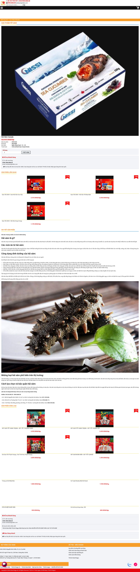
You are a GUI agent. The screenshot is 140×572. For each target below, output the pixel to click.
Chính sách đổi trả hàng (74, 554)
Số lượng (12, 152)
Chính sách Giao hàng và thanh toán (78, 550)
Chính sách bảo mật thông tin (76, 552)
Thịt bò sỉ (31, 570)
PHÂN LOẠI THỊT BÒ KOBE (50, 528)
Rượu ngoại (37, 570)
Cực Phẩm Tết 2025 (9, 23)
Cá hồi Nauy (44, 570)
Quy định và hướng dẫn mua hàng (77, 548)
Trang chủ (4, 20)
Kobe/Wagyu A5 (14, 570)
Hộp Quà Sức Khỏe (27, 528)
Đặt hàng (25, 152)
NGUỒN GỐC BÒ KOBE (37, 528)
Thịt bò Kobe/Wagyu (74, 558)
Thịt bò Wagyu (51, 570)
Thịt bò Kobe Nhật (6, 528)
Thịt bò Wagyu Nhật (17, 528)
